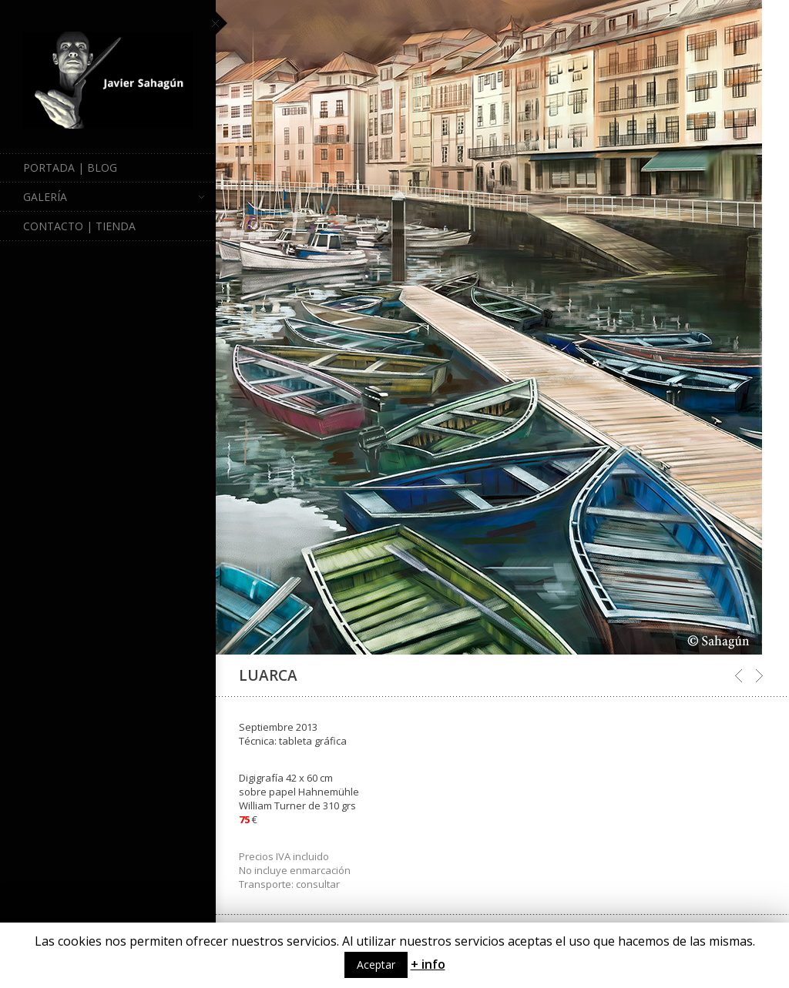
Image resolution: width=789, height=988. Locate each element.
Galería (113, 197)
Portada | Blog (70, 167)
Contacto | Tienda (79, 226)
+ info (428, 964)
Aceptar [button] (376, 964)
